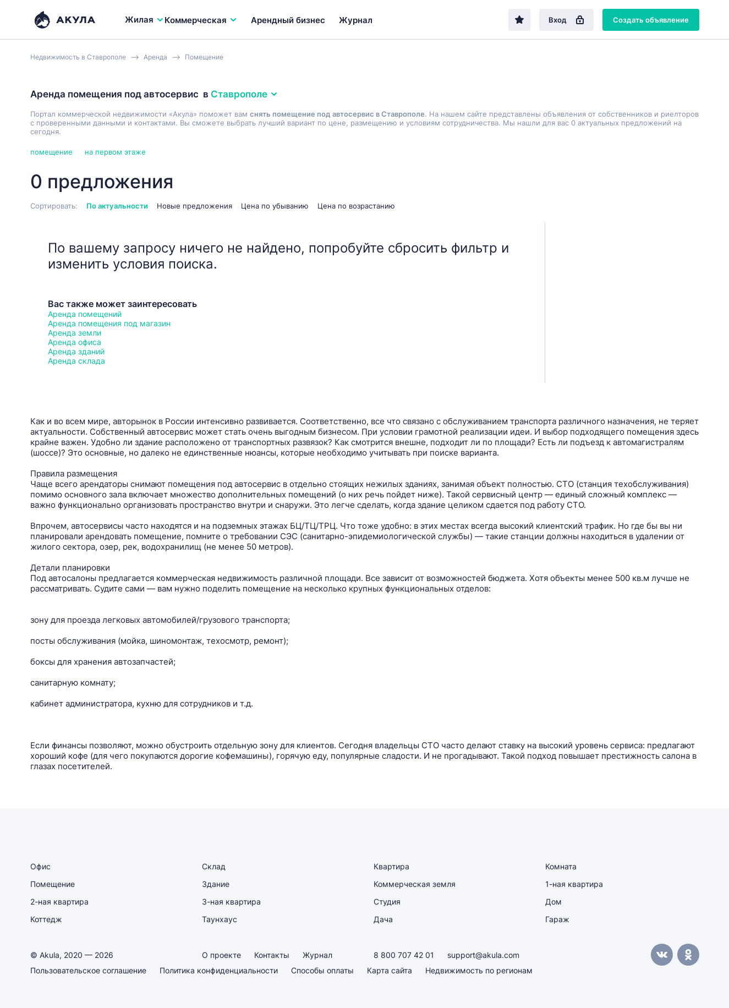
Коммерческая (201, 20)
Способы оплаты (322, 970)
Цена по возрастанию (356, 205)
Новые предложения (194, 205)
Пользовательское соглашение (88, 970)
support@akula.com (483, 955)
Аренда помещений (85, 314)
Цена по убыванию (275, 205)
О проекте (221, 955)
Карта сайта (389, 970)
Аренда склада (76, 360)
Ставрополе (244, 94)
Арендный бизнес (288, 20)
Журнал (355, 20)
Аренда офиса (74, 342)
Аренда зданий (76, 351)
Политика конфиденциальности (219, 970)
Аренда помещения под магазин (109, 323)
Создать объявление (651, 19)
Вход (566, 19)
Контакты (271, 955)
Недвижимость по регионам (479, 970)
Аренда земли (74, 332)
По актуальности (117, 205)
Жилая (145, 19)
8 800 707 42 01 (404, 955)
